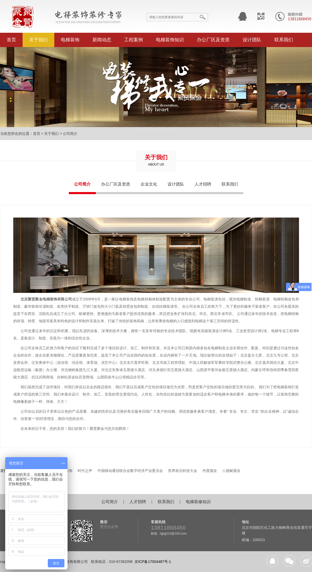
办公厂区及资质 (213, 39)
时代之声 (85, 471)
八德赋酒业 (231, 471)
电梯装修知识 (198, 501)
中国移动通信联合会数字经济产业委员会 (130, 471)
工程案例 (133, 39)
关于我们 (38, 39)
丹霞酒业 (209, 471)
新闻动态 (101, 39)
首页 (11, 39)
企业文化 (149, 184)
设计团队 (252, 39)
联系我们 (283, 39)
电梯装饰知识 (170, 39)
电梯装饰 (70, 39)
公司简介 (70, 134)
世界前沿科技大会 (182, 471)
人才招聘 (203, 184)
